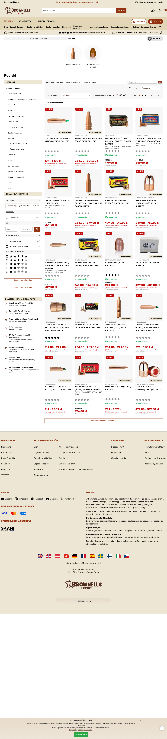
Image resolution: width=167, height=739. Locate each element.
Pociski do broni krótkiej (111, 227)
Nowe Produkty (8, 458)
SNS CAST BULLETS (142, 260)
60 (124, 95)
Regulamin (116, 452)
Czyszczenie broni (148, 27)
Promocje (157, 21)
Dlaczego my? (117, 447)
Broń (6, 27)
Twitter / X (67, 498)
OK (37, 229)
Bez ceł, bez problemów (17, 321)
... (155, 95)
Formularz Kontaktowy (155, 447)
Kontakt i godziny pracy (155, 458)
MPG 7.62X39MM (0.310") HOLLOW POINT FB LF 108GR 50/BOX (118, 141)
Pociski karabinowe (50, 165)
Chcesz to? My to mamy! (17, 305)
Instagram (21, 498)
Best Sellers (6, 452)
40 (120, 95)
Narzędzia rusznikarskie (120, 27)
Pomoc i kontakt (12, 2)
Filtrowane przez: (134, 88)
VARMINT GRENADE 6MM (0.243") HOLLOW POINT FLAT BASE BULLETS (88, 203)
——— (160, 26)
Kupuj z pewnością (15, 329)
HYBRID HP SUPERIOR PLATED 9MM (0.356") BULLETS (145, 203)
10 (159, 95)
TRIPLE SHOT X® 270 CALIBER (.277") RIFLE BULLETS (115, 328)
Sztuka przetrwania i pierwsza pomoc (76, 469)
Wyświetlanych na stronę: (104, 95)
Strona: (134, 95)
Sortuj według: (53, 95)
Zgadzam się (81, 734)
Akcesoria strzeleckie (99, 27)
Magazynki (66, 27)
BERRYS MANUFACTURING (144, 198)
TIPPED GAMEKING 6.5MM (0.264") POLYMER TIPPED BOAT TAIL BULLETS (147, 328)
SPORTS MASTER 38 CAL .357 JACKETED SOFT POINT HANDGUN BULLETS (58, 328)
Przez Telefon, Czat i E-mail (18, 313)
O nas (147, 452)
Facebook (37, 498)
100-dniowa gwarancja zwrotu (149, 2)
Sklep (7, 21)
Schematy (24, 21)
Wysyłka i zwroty (118, 458)
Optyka (136, 27)
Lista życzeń (160, 11)
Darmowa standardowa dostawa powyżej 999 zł (78, 2)
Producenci (46, 21)
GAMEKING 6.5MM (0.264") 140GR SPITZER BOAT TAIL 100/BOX (57, 265)
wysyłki (98, 563)
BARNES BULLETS (81, 136)
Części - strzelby (53, 27)
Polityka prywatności (85, 730)
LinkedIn (52, 498)
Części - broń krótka (35, 27)
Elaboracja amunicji (77, 27)
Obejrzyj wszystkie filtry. (23, 280)
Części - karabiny (17, 27)
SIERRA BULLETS (50, 136)
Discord (6, 499)
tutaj (83, 725)
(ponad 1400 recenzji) (90, 32)
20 (117, 95)
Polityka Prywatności (154, 464)
